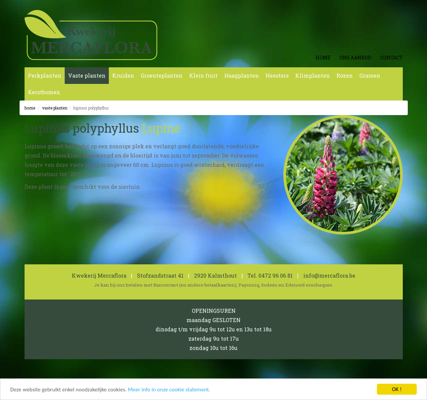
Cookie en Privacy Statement (103, 375)
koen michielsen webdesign (369, 375)
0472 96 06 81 (275, 275)
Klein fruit (203, 75)
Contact (391, 57)
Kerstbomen (44, 92)
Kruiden (123, 75)
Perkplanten (44, 75)
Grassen (369, 75)
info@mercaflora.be (329, 275)
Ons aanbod (355, 57)
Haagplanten (241, 75)
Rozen (344, 75)
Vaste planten (87, 75)
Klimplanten (312, 75)
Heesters (277, 75)
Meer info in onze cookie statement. (169, 389)
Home (323, 57)
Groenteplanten (161, 75)
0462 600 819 (175, 375)
